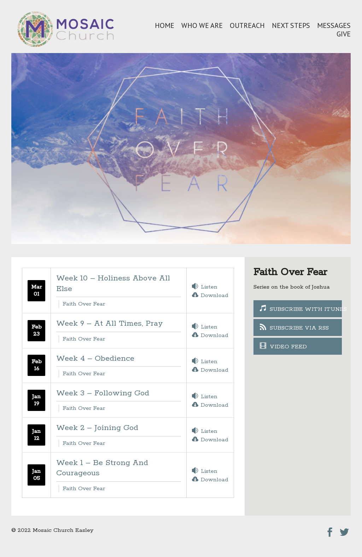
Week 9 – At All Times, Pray (109, 324)
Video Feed (288, 346)
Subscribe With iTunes (306, 309)
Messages (334, 25)
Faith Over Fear (84, 304)
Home (164, 25)
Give (344, 34)
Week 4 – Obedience (95, 359)
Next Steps (291, 25)
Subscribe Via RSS (299, 328)
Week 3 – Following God (102, 393)
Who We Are (202, 25)
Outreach (247, 25)
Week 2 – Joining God (97, 428)
